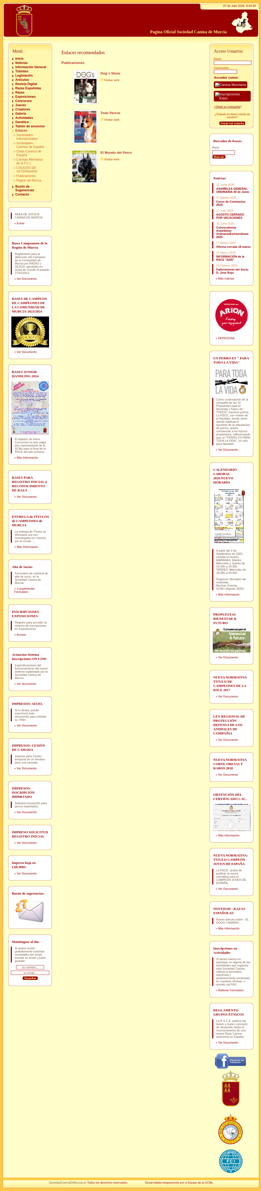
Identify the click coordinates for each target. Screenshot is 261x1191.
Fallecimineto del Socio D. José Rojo (232, 271)
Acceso (21, 634)
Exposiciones (25, 97)
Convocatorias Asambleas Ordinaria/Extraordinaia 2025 (232, 232)
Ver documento (26, 683)
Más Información (27, 457)
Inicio (19, 59)
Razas (20, 92)
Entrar (21, 223)
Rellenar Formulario (231, 990)
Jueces (20, 105)
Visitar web (111, 80)
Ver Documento (27, 278)
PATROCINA (226, 338)
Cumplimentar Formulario (24, 590)
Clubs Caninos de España (28, 153)
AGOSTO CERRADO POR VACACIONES (230, 216)
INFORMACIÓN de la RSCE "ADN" (230, 258)
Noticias (21, 63)
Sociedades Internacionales (27, 137)
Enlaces (21, 130)
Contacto (22, 194)
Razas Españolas (28, 88)
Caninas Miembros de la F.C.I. (29, 161)
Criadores (22, 109)
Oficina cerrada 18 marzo (233, 246)
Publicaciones (26, 176)
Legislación (24, 75)
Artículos (22, 80)
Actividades (24, 118)
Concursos (23, 101)
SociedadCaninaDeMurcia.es (67, 1182)
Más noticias (226, 278)
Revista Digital (26, 84)
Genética (22, 122)
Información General (30, 67)
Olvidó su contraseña (227, 106)
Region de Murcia (28, 180)
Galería (20, 113)
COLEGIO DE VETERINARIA (26, 169)
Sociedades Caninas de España (30, 145)
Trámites (21, 71)
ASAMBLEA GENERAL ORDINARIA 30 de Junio (232, 190)
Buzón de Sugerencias (24, 188)
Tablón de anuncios (30, 126)
